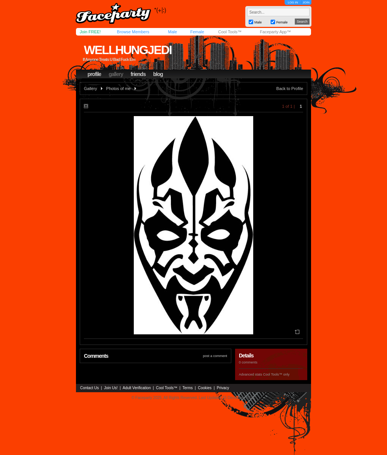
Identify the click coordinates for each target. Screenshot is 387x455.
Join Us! (111, 388)
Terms (188, 388)
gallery (115, 74)
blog (158, 74)
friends (138, 74)
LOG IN (293, 2)
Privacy (223, 388)
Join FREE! (90, 32)
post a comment (215, 356)
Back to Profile (289, 88)
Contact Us (89, 388)
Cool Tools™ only (276, 374)
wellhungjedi (128, 50)
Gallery (90, 88)
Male (172, 32)
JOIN (306, 2)
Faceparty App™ (275, 32)
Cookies (205, 388)
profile (94, 74)
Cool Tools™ (229, 32)
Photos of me (118, 88)
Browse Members (133, 32)
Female (197, 32)
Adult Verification (136, 388)
